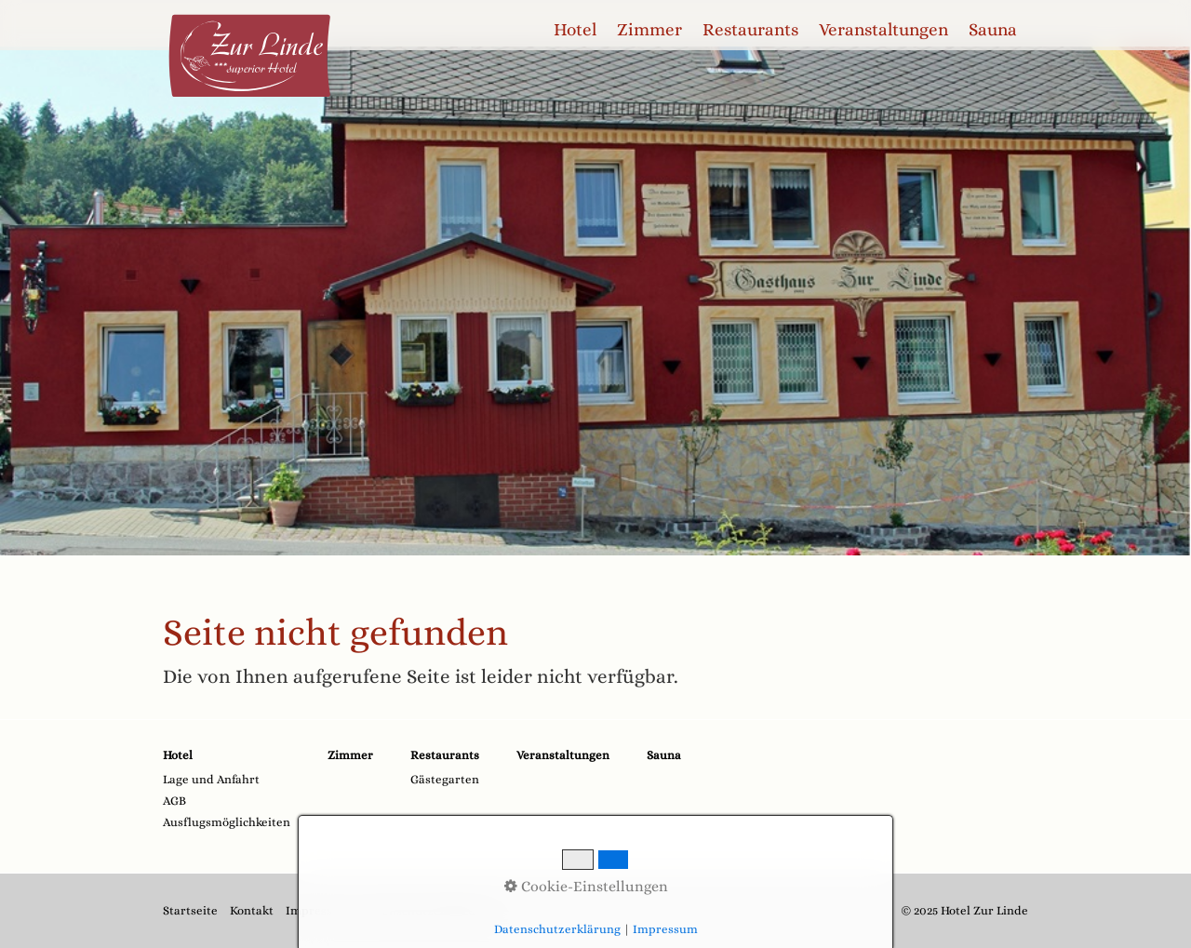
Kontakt (252, 910)
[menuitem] (576, 29)
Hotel (575, 29)
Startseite (190, 910)
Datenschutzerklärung (426, 910)
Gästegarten (444, 779)
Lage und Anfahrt (211, 779)
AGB (174, 801)
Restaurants (750, 29)
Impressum (318, 910)
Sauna (993, 29)
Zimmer (649, 29)
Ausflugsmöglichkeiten (226, 822)
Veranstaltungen (883, 29)
